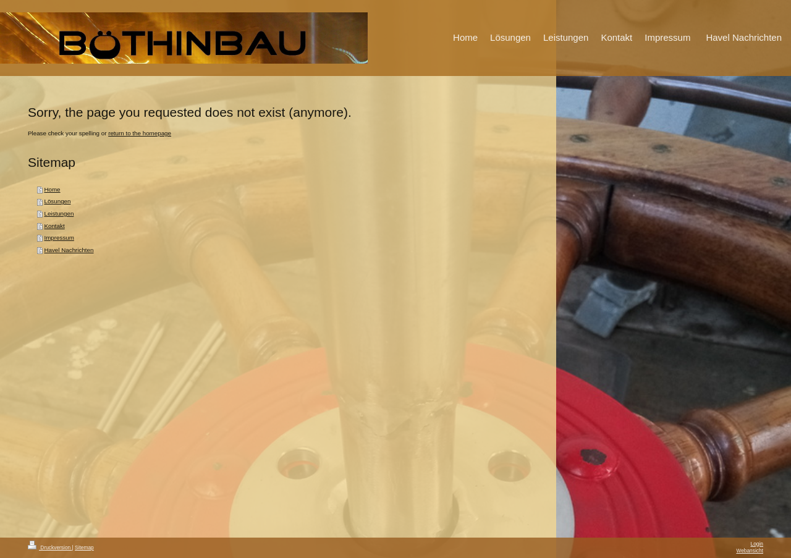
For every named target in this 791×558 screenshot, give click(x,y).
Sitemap (84, 547)
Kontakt (54, 225)
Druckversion (50, 547)
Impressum (59, 237)
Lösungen (57, 201)
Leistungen (59, 213)
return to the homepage (139, 133)
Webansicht (749, 550)
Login (757, 544)
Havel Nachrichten (68, 250)
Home (52, 189)
